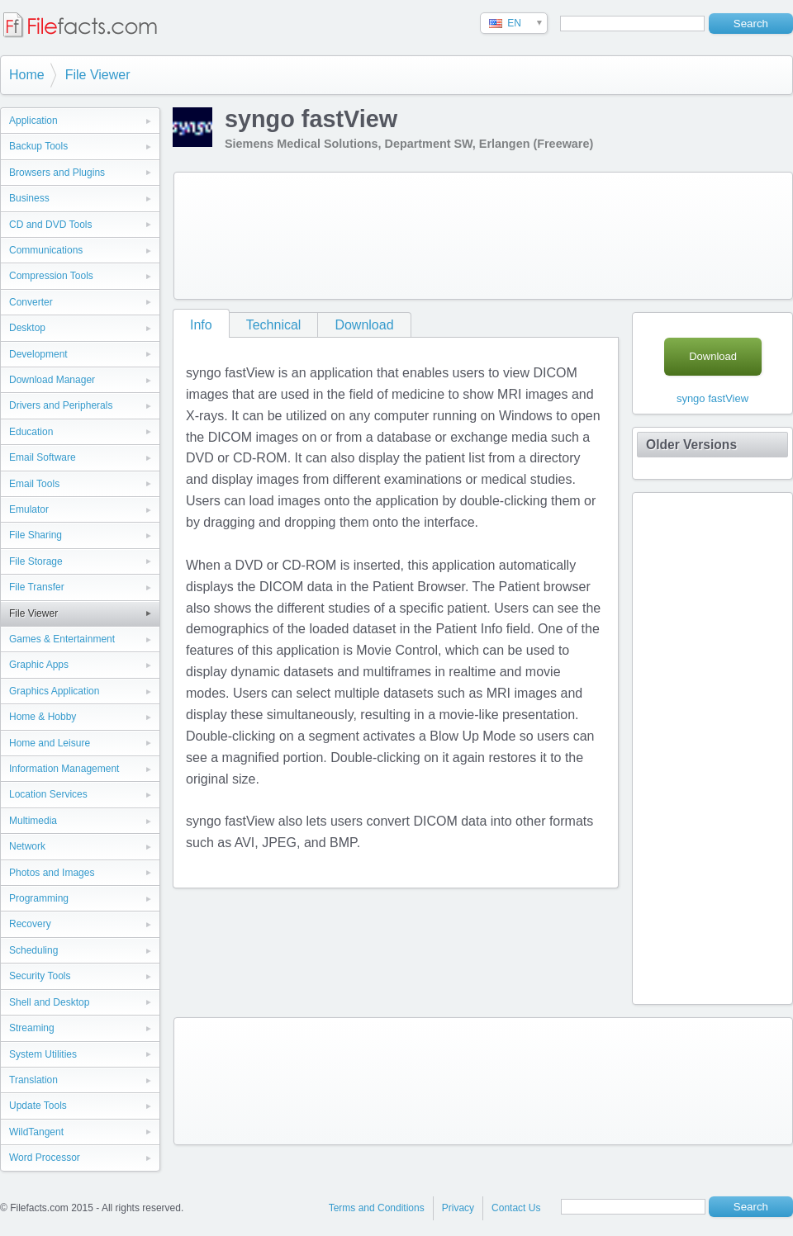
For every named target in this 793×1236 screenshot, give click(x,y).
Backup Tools (38, 146)
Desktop (27, 328)
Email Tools (34, 484)
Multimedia (33, 820)
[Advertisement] (246, 232)
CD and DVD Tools (51, 224)
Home (27, 75)
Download (364, 325)
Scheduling (33, 950)
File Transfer (36, 587)
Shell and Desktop (49, 1002)
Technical (274, 325)
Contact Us (515, 1208)
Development (38, 354)
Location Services (48, 794)
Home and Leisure (49, 743)
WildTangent (36, 1132)
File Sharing (35, 535)
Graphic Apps (39, 664)
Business (29, 198)
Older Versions (691, 445)
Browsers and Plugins (57, 172)
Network (27, 846)
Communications (46, 250)
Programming (39, 898)
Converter (31, 302)
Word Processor (44, 1157)
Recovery (30, 924)
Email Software (42, 457)
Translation (33, 1080)
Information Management (64, 768)
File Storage (36, 561)
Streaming (32, 1028)
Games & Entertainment (62, 639)
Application (33, 120)
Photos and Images (51, 872)
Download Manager (52, 380)
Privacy (458, 1208)
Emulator (29, 509)
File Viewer (98, 75)
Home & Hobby (42, 716)
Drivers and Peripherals (60, 405)
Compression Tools (51, 276)
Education (31, 432)
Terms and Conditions (377, 1208)
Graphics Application (54, 691)
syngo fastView (712, 398)
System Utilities (43, 1054)
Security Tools (39, 976)
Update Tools (38, 1105)
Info (201, 325)
